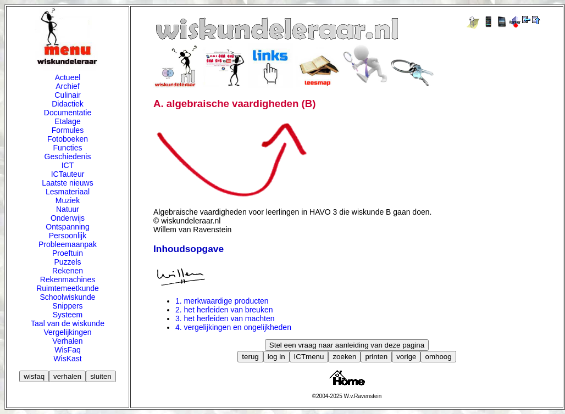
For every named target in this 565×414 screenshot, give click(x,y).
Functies (67, 147)
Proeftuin (67, 253)
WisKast (67, 358)
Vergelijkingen (67, 332)
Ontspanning (67, 226)
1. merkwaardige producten (222, 300)
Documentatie (67, 112)
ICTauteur (68, 174)
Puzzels (67, 262)
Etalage (67, 121)
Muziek (68, 200)
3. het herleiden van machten (225, 318)
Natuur (67, 209)
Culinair (67, 95)
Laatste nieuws (67, 182)
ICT (68, 165)
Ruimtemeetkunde (67, 288)
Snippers (67, 305)
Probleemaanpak (67, 244)
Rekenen (67, 270)
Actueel (68, 77)
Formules (68, 130)
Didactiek (68, 103)
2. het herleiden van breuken (224, 309)
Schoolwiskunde (67, 297)
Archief (68, 86)
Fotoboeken (67, 139)
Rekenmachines (67, 279)
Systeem (67, 314)
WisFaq (67, 349)
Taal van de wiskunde (67, 323)
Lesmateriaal (68, 191)
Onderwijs (68, 218)
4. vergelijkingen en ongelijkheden (233, 327)
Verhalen (67, 341)
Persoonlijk (67, 235)
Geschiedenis (68, 156)
